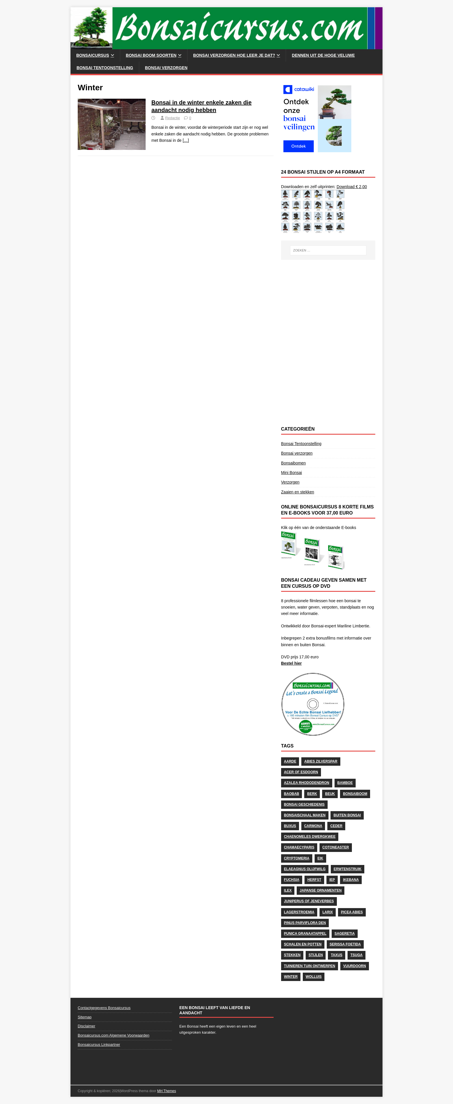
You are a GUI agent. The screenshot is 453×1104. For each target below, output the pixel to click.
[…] (186, 140)
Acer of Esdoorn (301, 772)
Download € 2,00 (352, 186)
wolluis (314, 977)
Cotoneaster (335, 847)
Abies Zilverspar (320, 761)
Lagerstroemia (299, 912)
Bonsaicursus (92, 55)
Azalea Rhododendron (306, 783)
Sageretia (345, 934)
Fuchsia (291, 880)
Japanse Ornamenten (320, 890)
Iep (332, 880)
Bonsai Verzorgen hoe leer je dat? (234, 55)
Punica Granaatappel (305, 934)
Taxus (336, 955)
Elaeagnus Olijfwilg (305, 869)
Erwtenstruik (347, 869)
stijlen (316, 955)
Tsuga (356, 955)
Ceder (336, 826)
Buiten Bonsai (347, 815)
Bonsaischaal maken (305, 815)
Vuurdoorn (354, 966)
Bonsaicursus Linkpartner (99, 1044)
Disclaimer (86, 1026)
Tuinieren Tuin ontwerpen (309, 966)
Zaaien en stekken (297, 492)
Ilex (288, 890)
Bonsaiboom (355, 794)
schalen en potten (303, 944)
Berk (312, 794)
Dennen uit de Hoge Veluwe (323, 55)
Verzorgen (290, 482)
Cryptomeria (296, 858)
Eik (320, 858)
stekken (292, 955)
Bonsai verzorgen (166, 67)
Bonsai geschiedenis (304, 804)
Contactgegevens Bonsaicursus (104, 1008)
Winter (291, 977)
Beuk (330, 794)
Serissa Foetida (345, 944)
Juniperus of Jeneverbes (309, 901)
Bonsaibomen (293, 463)
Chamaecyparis (299, 847)
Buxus (290, 826)
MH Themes (166, 1091)
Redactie (172, 118)
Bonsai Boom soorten (151, 55)
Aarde (290, 761)
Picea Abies (352, 912)
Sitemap (85, 1017)
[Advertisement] (328, 303)
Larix (327, 912)
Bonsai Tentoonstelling (105, 67)
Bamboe (345, 783)
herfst (314, 880)
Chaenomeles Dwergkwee (310, 837)
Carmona (313, 826)
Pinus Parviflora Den (305, 923)
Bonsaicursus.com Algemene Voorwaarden (113, 1035)
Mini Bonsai (291, 472)
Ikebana (351, 880)
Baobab (291, 794)
